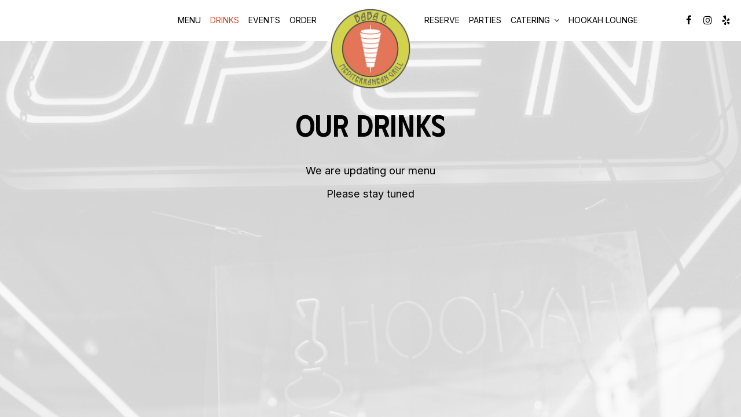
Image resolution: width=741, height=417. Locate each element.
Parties (485, 20)
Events (264, 20)
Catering (535, 20)
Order (303, 20)
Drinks (224, 20)
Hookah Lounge (603, 20)
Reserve (442, 20)
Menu (189, 20)
